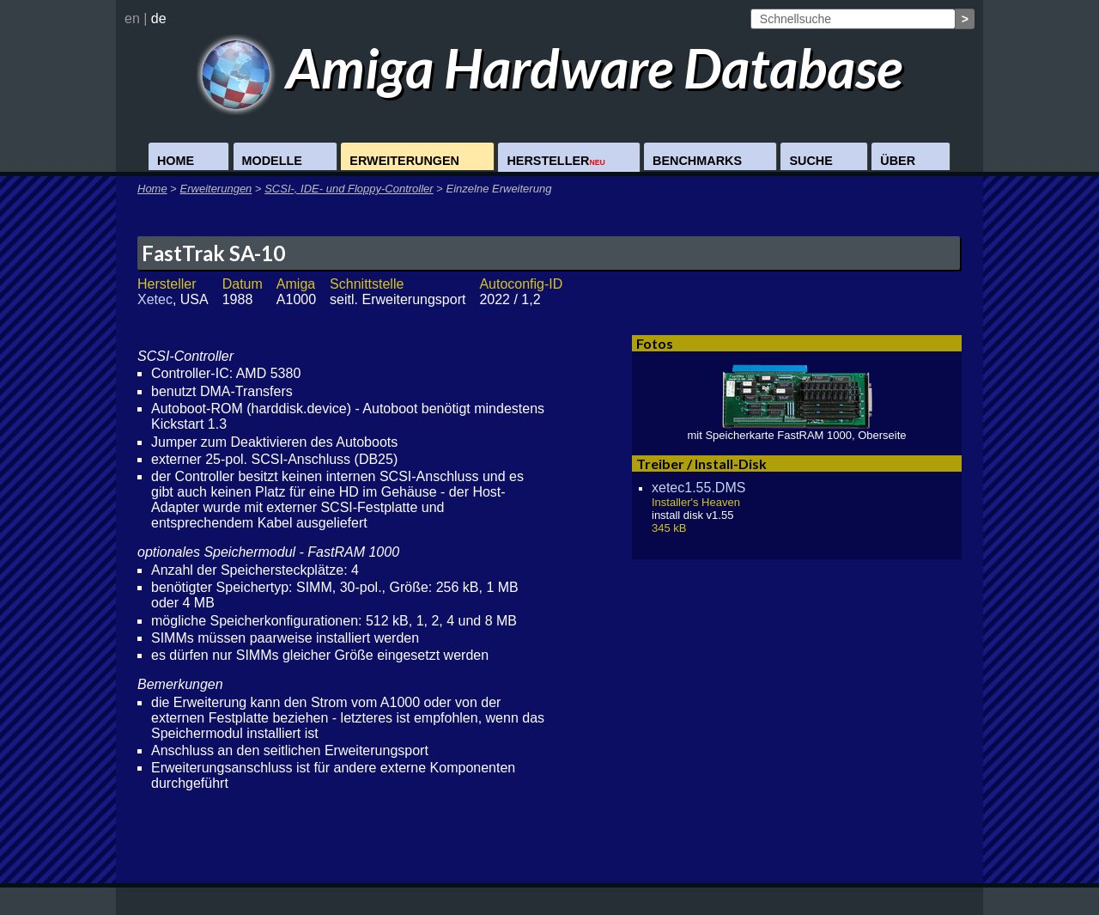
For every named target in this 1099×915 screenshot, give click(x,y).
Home (175, 161)
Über (897, 161)
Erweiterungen (404, 161)
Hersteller (555, 161)
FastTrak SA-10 (213, 253)
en (132, 18)
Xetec (155, 299)
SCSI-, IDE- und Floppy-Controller (349, 188)
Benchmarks (697, 161)
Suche (810, 161)
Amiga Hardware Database (550, 67)
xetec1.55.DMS (698, 487)
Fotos (654, 343)
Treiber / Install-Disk (701, 463)
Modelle (272, 161)
